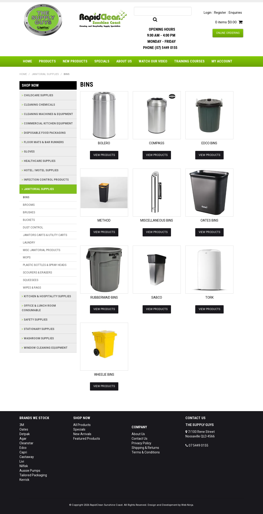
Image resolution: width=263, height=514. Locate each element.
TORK (209, 297)
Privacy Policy (141, 443)
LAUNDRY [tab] (29, 242)
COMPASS (156, 143)
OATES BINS (209, 220)
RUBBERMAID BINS (104, 297)
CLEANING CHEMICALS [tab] (39, 104)
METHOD (104, 220)
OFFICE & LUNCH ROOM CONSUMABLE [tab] (39, 308)
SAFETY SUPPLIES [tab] (35, 319)
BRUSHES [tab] (29, 212)
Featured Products (86, 438)
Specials (101, 61)
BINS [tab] (26, 197)
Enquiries (235, 12)
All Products (82, 424)
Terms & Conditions (146, 452)
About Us (124, 61)
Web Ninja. (187, 504)
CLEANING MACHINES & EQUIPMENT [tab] (48, 114)
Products (47, 61)
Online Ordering (228, 33)
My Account (221, 61)
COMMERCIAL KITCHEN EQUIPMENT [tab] (48, 123)
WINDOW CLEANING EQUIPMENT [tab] (46, 347)
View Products (104, 154)
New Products (75, 61)
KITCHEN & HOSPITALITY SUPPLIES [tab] (47, 296)
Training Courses (189, 61)
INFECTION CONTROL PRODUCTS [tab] (46, 179)
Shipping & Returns (145, 447)
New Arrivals (82, 434)
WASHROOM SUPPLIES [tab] (39, 338)
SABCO (156, 297)
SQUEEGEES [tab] (30, 280)
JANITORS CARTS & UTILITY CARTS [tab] (45, 235)
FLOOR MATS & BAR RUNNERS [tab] (44, 142)
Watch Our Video (153, 61)
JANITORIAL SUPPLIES (45, 74)
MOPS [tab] (26, 257)
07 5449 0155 (196, 445)
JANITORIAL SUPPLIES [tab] (39, 189)
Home (27, 61)
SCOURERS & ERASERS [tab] (37, 272)
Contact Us (139, 438)
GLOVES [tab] (29, 151)
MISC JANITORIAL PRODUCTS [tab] (41, 250)
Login (207, 12)
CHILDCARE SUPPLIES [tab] (38, 95)
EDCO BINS (209, 143)
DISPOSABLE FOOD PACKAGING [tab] (45, 132)
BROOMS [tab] (29, 204)
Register (220, 12)
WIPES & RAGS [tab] (32, 287)
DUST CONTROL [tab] (33, 227)
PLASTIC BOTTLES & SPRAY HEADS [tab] (44, 265)
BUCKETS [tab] (29, 220)
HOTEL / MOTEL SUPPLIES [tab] (41, 170)
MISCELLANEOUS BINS (156, 220)
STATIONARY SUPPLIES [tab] (39, 329)
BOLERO (104, 143)
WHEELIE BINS (104, 374)
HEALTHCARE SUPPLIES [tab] (39, 161)
